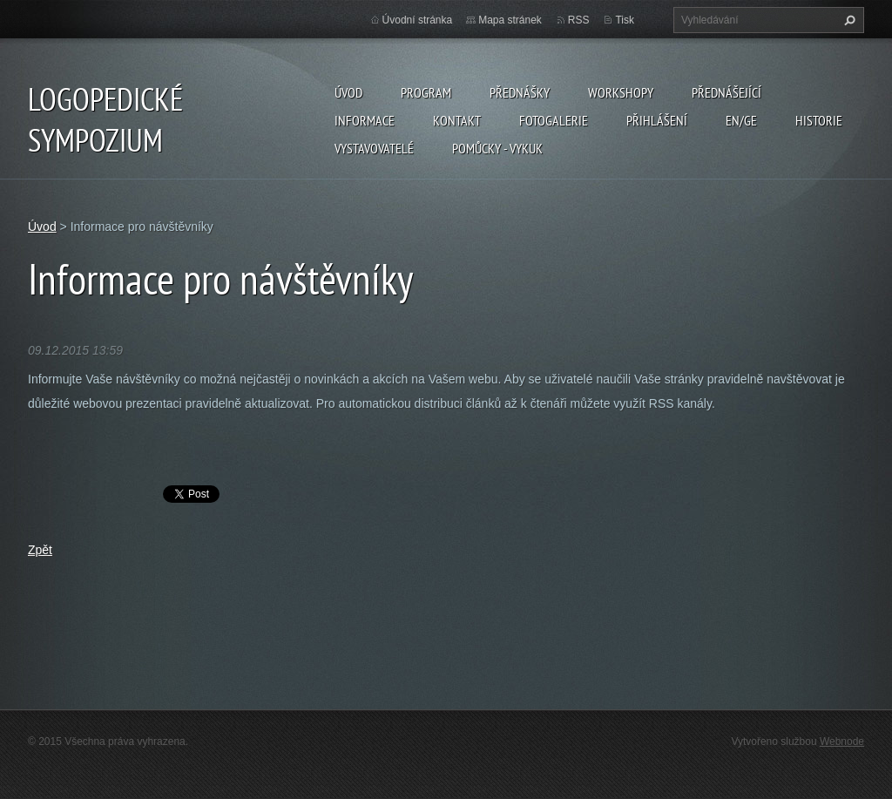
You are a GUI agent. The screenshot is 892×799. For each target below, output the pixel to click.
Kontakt (457, 120)
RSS (579, 20)
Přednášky (520, 92)
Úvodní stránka (417, 20)
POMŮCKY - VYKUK (497, 148)
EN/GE (741, 120)
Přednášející (726, 92)
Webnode (842, 741)
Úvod (348, 92)
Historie (818, 120)
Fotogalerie (553, 120)
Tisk (624, 20)
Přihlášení (656, 120)
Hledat (848, 20)
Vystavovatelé (374, 148)
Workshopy (620, 92)
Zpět (40, 550)
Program (426, 92)
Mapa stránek (510, 20)
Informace (364, 120)
